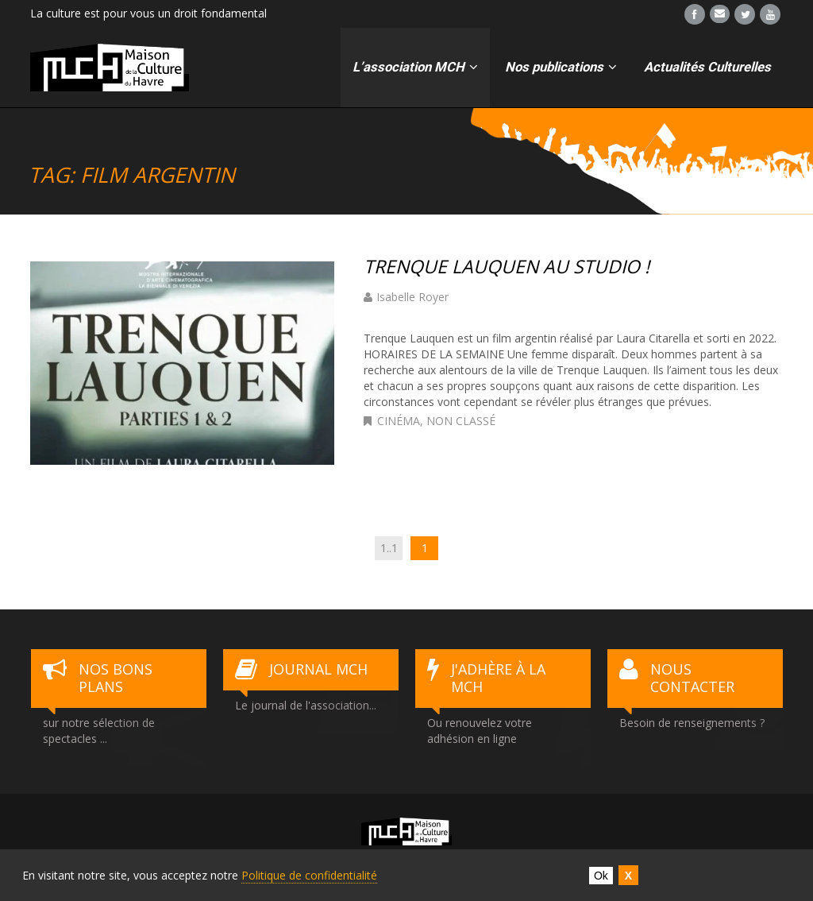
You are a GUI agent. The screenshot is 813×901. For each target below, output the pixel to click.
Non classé (460, 420)
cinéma (398, 420)
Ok (601, 875)
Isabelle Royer (412, 296)
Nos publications (561, 67)
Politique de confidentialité (309, 875)
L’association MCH (415, 67)
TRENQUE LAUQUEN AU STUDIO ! (506, 266)
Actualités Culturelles (707, 67)
